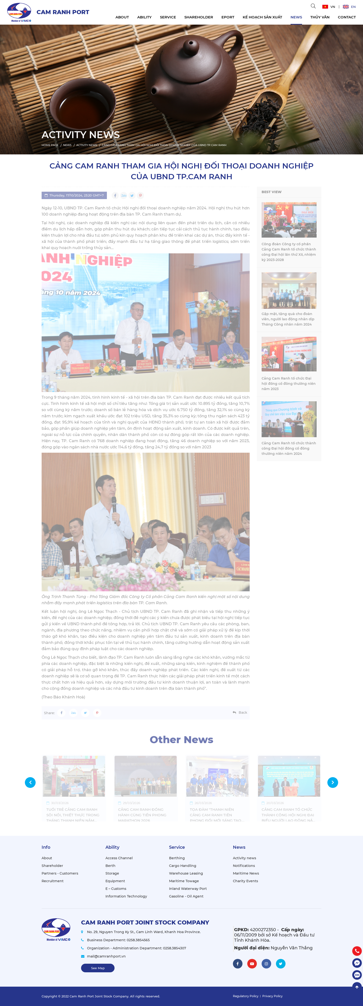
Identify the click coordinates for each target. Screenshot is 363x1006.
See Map (98, 968)
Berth (110, 866)
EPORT (227, 17)
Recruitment (53, 881)
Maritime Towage (184, 881)
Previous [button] (30, 782)
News (296, 17)
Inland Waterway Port (188, 888)
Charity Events (245, 881)
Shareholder (198, 17)
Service (168, 17)
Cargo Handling (182, 866)
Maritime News (246, 873)
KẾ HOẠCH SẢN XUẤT (262, 17)
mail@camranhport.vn (106, 956)
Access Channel (119, 858)
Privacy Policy (272, 996)
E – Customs (115, 888)
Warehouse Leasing (186, 873)
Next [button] (332, 782)
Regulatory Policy (245, 996)
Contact (347, 17)
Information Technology (126, 896)
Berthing (177, 858)
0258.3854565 (138, 940)
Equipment (115, 881)
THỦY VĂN (320, 17)
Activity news (244, 858)
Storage (112, 873)
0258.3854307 (174, 948)
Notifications (244, 866)
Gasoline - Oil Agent (186, 896)
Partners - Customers (60, 873)
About (122, 17)
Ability (144, 17)
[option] (181, 88)
